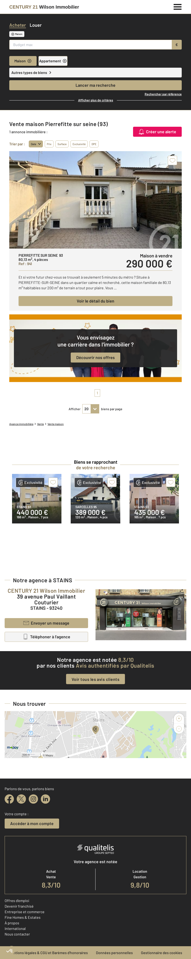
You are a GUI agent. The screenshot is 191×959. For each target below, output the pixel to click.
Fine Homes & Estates (23, 917)
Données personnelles (114, 952)
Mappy (49, 755)
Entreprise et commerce (25, 911)
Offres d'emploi (17, 900)
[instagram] (33, 799)
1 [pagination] (97, 393)
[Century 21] (44, 7)
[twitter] (21, 799)
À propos (12, 923)
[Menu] (178, 6)
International (15, 928)
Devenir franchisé (19, 906)
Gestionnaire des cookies (161, 952)
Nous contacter (17, 934)
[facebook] (9, 799)
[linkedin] (45, 799)
